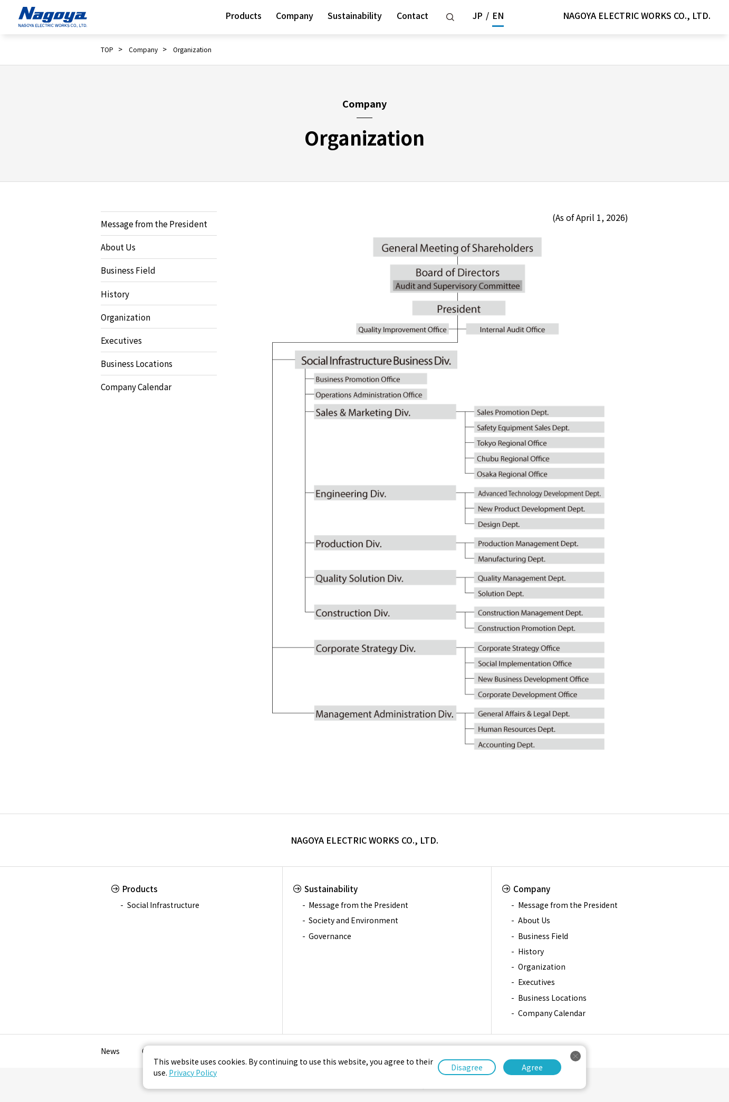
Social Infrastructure (163, 905)
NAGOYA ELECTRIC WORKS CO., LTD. (637, 15)
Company (294, 15)
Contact (412, 15)
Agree (532, 1067)
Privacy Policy (193, 1072)
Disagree (467, 1067)
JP (478, 15)
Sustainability (355, 15)
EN (498, 15)
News (110, 1051)
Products (243, 15)
